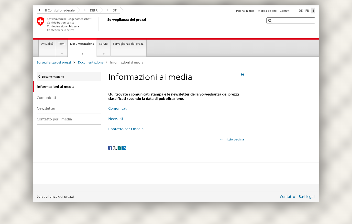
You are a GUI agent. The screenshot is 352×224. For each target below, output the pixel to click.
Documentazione (83, 45)
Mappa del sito (267, 10)
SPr (113, 10)
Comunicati (46, 97)
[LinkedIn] (124, 147)
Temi (61, 43)
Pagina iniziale (245, 10)
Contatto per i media (54, 119)
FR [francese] (307, 10)
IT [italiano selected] (313, 10)
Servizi (103, 43)
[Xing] (120, 147)
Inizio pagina (234, 139)
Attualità (47, 43)
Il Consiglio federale (57, 10)
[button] (270, 21)
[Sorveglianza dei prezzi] (106, 24)
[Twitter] (115, 147)
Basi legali (307, 196)
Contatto (287, 196)
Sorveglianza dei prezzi (128, 43)
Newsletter (46, 108)
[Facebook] (110, 147)
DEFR (91, 10)
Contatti (285, 10)
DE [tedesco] (301, 10)
